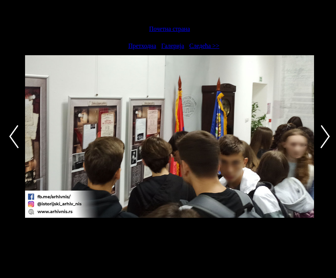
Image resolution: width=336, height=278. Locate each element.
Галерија (172, 45)
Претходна (142, 45)
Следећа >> (204, 45)
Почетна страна (169, 28)
